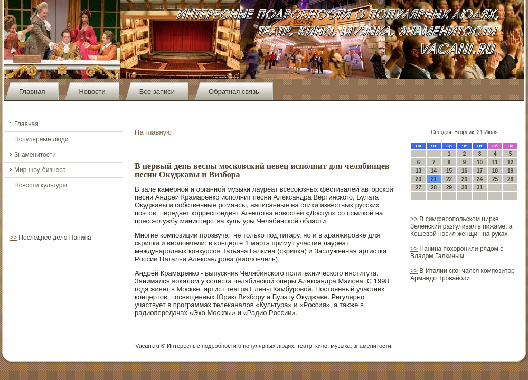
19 (510, 171)
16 (464, 171)
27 (418, 188)
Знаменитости (35, 154)
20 (418, 179)
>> (13, 237)
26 (510, 179)
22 (449, 179)
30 (464, 188)
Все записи (157, 92)
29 (449, 188)
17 (480, 171)
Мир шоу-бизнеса (40, 170)
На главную (153, 132)
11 (495, 162)
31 (480, 188)
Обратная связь (234, 92)
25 (495, 179)
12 (510, 162)
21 (434, 179)
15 (449, 171)
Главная (32, 92)
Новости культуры (40, 185)
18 (495, 171)
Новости (92, 92)
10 (480, 162)
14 (434, 171)
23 (464, 179)
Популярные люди (41, 139)
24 (480, 179)
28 (434, 188)
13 (418, 171)
